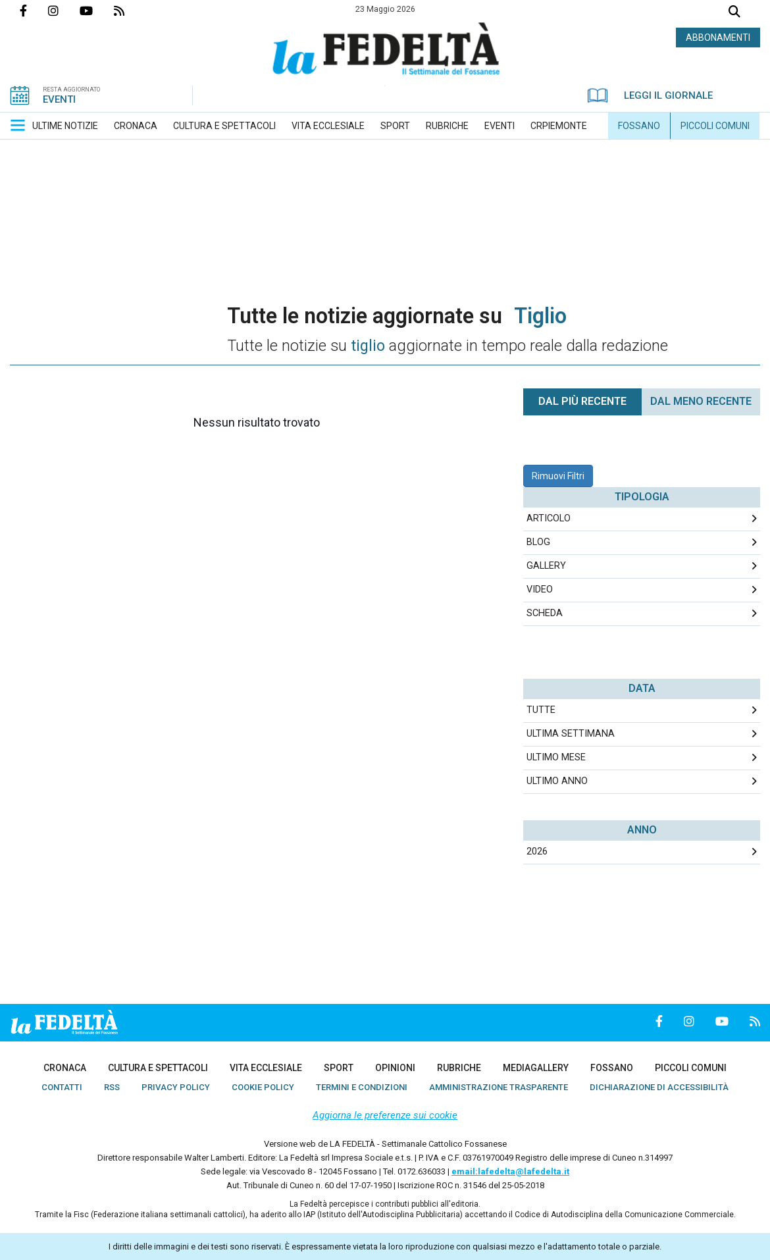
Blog (538, 542)
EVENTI (59, 99)
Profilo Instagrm (64, 10)
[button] (18, 125)
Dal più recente (582, 401)
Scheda (544, 613)
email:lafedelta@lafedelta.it (510, 1171)
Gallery (546, 565)
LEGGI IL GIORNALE (650, 95)
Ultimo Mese (556, 757)
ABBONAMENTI (718, 37)
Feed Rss (129, 10)
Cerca (734, 13)
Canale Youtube (97, 10)
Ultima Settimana (570, 733)
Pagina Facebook (34, 10)
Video (539, 589)
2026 (537, 851)
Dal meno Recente (701, 401)
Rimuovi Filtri (558, 476)
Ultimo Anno (557, 781)
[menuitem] (65, 126)
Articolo (548, 518)
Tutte (540, 710)
